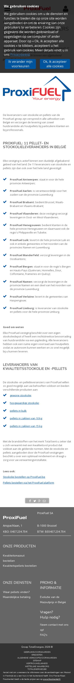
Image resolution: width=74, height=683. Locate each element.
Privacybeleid (20, 54)
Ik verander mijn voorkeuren (20, 63)
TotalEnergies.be (37, 669)
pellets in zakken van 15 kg (26, 426)
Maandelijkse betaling (16, 597)
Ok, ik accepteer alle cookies (55, 63)
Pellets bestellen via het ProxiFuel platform (28, 482)
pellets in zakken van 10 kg (26, 418)
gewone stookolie (20, 395)
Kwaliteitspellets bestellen (20, 566)
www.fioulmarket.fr (52, 679)
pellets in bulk (18, 411)
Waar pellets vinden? (16, 592)
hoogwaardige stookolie (24, 403)
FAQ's (43, 635)
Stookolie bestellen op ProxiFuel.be (24, 477)
